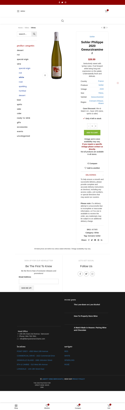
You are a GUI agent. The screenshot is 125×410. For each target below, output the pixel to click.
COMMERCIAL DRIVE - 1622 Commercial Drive (36, 356)
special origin (22, 59)
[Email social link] (95, 240)
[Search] (62, 20)
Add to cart (92, 133)
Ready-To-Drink (23, 118)
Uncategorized (23, 136)
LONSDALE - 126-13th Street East (30, 369)
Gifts (19, 122)
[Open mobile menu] (21, 11)
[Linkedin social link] (101, 240)
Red (20, 73)
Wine (27, 28)
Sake (19, 109)
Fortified (22, 91)
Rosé (21, 82)
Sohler (92, 37)
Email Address (25, 277)
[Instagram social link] (65, 2)
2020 (102, 89)
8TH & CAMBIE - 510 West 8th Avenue (32, 364)
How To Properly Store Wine (86, 316)
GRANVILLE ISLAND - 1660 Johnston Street (34, 360)
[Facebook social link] (59, 2)
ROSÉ (67, 364)
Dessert (20, 50)
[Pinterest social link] (98, 240)
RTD (18, 54)
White (33, 28)
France (101, 81)
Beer (19, 100)
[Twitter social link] (62, 2)
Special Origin (24, 68)
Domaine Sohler (94, 236)
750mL (101, 93)
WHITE (67, 356)
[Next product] (107, 27)
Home (20, 28)
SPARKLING (69, 360)
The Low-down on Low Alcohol (87, 305)
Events (20, 131)
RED (66, 351)
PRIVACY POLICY (78, 379)
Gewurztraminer (97, 97)
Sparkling (23, 86)
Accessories (22, 127)
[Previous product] (102, 27)
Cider (19, 113)
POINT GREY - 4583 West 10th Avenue (32, 351)
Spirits (19, 104)
